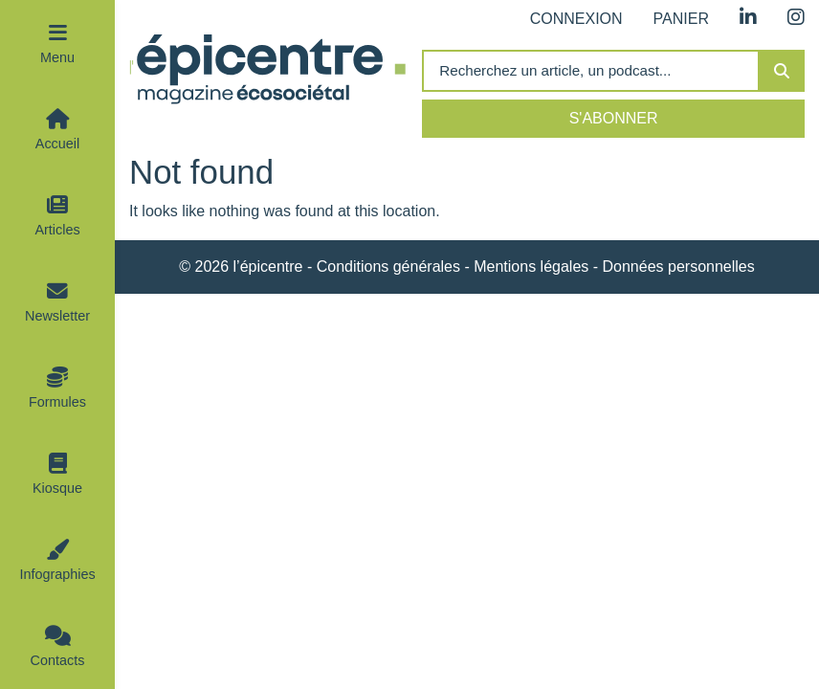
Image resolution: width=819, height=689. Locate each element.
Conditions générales (388, 266)
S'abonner (613, 118)
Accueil (57, 143)
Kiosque (57, 488)
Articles (56, 229)
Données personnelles (679, 266)
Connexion (576, 19)
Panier (681, 19)
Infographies (57, 574)
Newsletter (57, 315)
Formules (57, 402)
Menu (57, 57)
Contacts (58, 660)
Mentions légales (531, 266)
